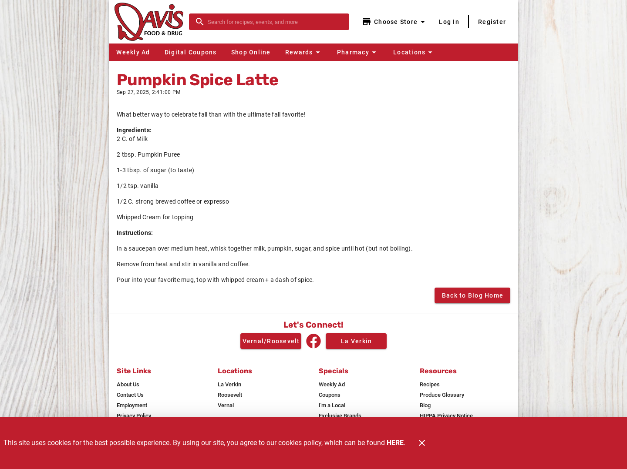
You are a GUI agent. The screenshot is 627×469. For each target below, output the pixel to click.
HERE (395, 443)
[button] (304, 52)
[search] (275, 21)
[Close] (422, 443)
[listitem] (128, 384)
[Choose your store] (394, 22)
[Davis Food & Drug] (151, 22)
